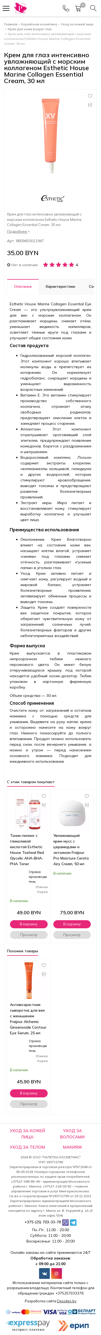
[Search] (93, 8)
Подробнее (18, 231)
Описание (23, 286)
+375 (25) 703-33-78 (43, 1222)
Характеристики (60, 286)
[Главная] (20, 8)
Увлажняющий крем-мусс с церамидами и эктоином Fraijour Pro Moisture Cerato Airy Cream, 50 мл (71, 849)
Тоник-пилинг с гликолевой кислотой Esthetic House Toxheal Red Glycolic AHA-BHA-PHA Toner (27, 849)
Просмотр (28, 935)
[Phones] (66, 8)
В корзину (28, 924)
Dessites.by (66, 1301)
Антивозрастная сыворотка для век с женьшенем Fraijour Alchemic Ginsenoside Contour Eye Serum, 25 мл (28, 1018)
